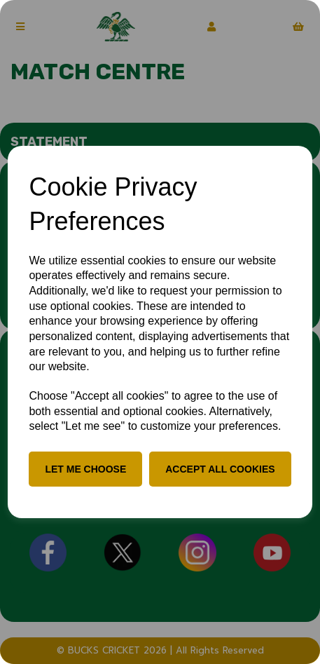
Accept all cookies (219, 469)
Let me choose (85, 469)
